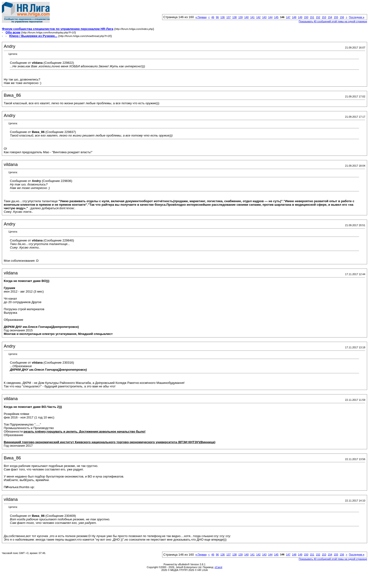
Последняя (356, 17)
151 (312, 17)
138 (234, 17)
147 (288, 17)
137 (228, 17)
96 (217, 17)
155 (336, 17)
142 (258, 17)
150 (306, 17)
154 (330, 17)
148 (294, 17)
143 (264, 17)
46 (212, 17)
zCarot (218, 567)
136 (223, 17)
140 (246, 17)
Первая (201, 17)
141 (252, 17)
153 (324, 17)
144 (270, 17)
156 (342, 17)
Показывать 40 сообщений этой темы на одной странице (333, 21)
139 (240, 17)
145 (276, 17)
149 (300, 17)
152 (318, 17)
